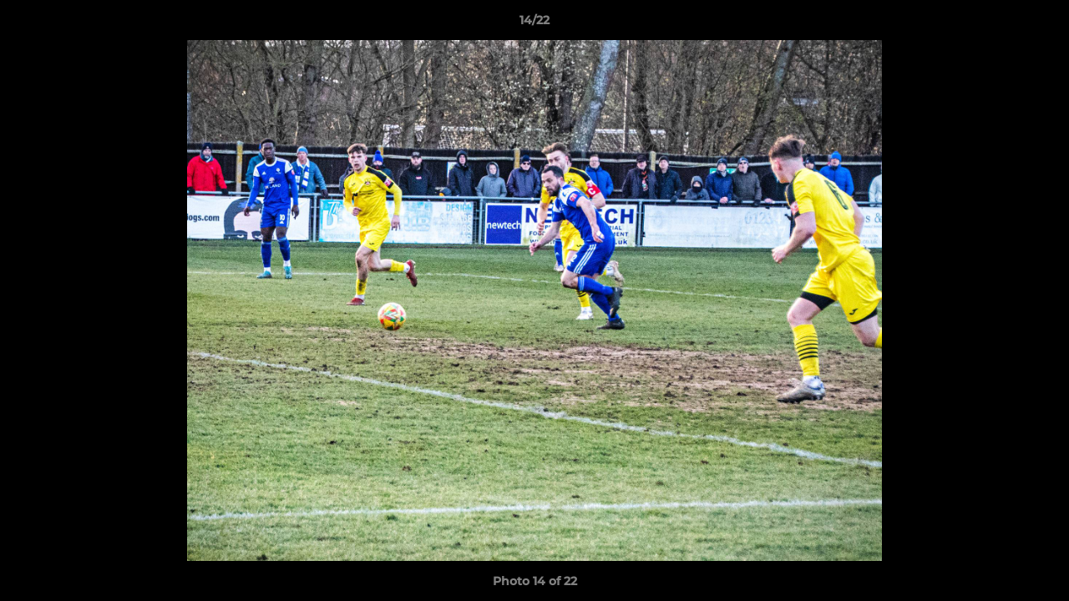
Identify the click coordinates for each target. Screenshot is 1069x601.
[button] (1039, 24)
